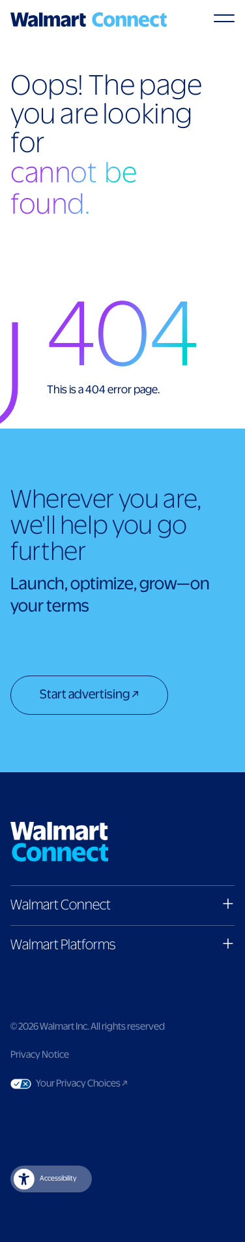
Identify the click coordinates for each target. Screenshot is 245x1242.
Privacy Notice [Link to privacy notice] (39, 1055)
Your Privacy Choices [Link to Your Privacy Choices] (106, 1084)
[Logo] (88, 19)
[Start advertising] (89, 696)
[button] (122, 905)
